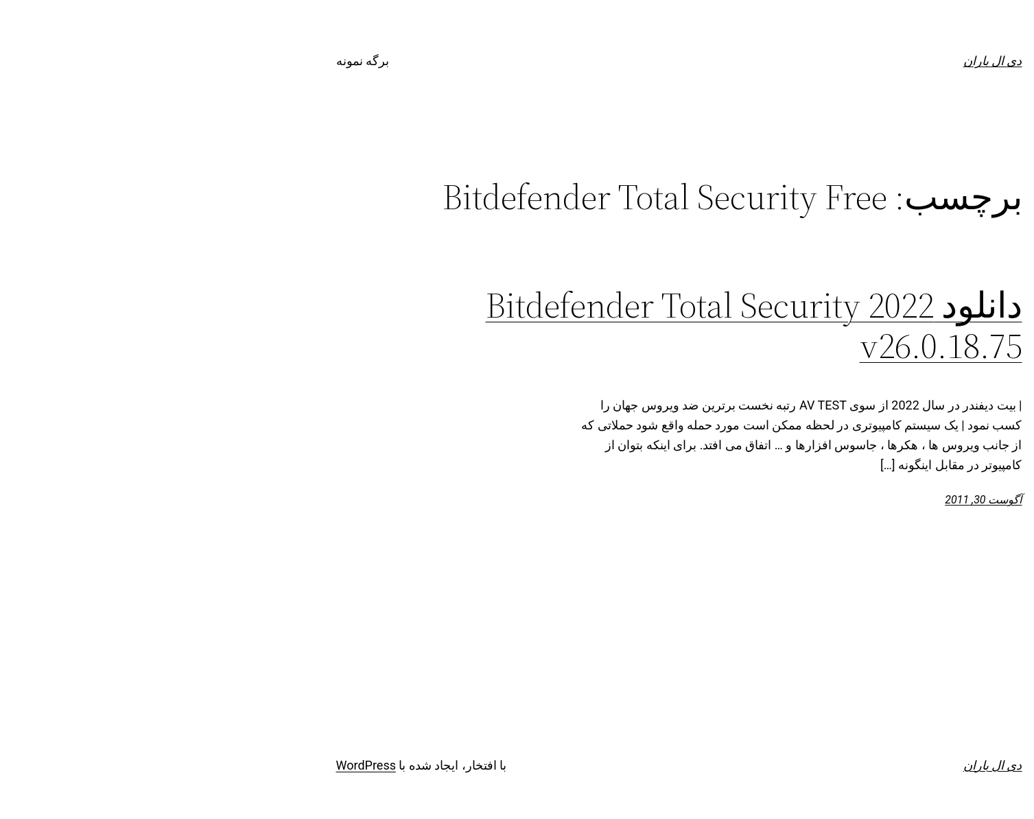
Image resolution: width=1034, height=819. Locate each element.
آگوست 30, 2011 (821, 499)
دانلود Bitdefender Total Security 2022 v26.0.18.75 (592, 326)
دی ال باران (830, 61)
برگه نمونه (200, 61)
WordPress (204, 765)
